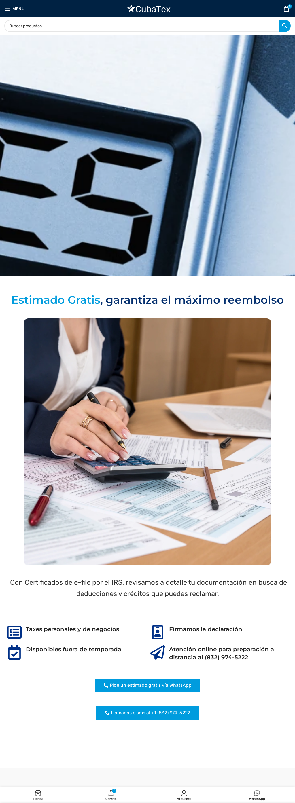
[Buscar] (147, 26)
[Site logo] (147, 8)
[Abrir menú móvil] (14, 8)
